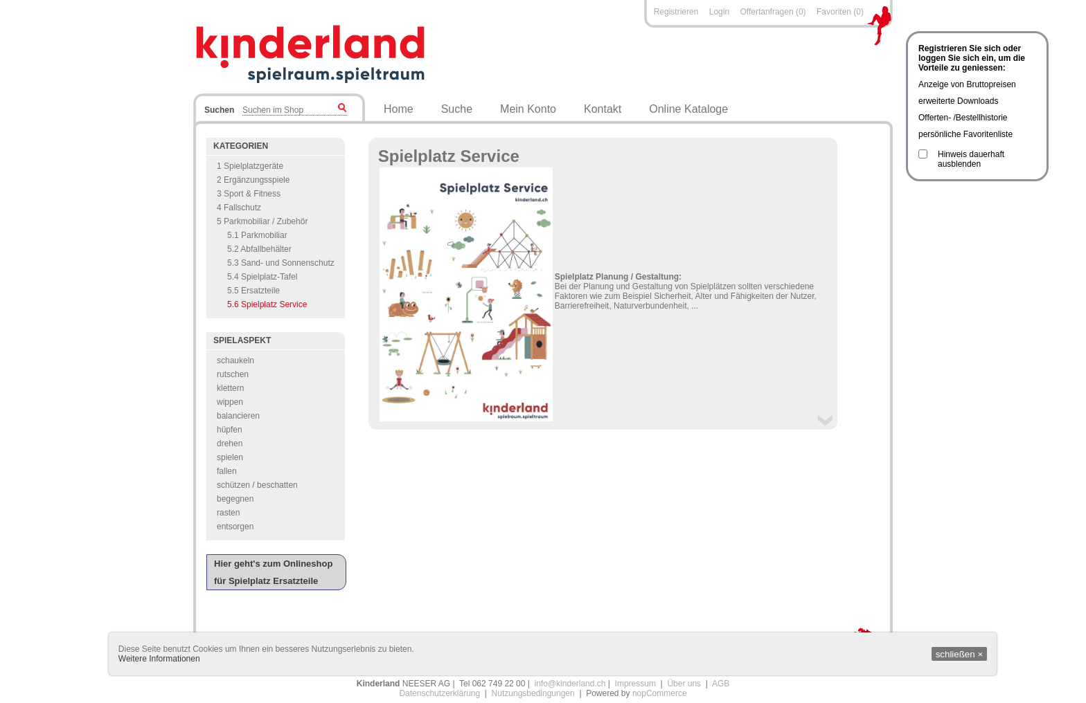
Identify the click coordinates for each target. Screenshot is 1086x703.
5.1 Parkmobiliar (257, 235)
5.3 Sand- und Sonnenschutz (281, 263)
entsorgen (235, 526)
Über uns (684, 683)
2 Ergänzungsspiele (253, 180)
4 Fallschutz (239, 207)
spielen (230, 457)
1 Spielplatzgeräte (250, 166)
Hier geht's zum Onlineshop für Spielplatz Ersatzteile (273, 572)
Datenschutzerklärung (439, 693)
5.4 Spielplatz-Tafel (262, 277)
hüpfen (229, 430)
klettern (230, 388)
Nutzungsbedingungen (533, 693)
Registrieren (676, 12)
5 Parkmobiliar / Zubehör (262, 221)
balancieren (238, 416)
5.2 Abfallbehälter (259, 249)
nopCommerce (659, 693)
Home (398, 109)
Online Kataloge (688, 109)
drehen (229, 443)
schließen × (959, 654)
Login (719, 12)
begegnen (235, 499)
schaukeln (235, 360)
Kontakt (602, 109)
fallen (227, 471)
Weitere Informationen (159, 659)
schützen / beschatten (257, 485)
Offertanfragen (768, 12)
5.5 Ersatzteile (253, 290)
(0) (801, 12)
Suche (456, 109)
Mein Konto (528, 109)
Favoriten (834, 12)
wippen (230, 402)
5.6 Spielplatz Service (267, 304)
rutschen (233, 374)
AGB (720, 683)
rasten (228, 513)
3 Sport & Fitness (249, 194)
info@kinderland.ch (570, 683)
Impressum (635, 683)
